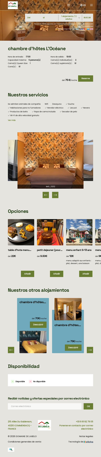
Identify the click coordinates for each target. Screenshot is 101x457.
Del (28, 17)
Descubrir (38, 324)
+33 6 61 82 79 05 (84, 421)
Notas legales (86, 436)
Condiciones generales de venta (24, 441)
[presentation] (11, 350)
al (43, 17)
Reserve (85, 78)
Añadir (27, 273)
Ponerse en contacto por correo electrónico (76, 427)
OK (88, 406)
